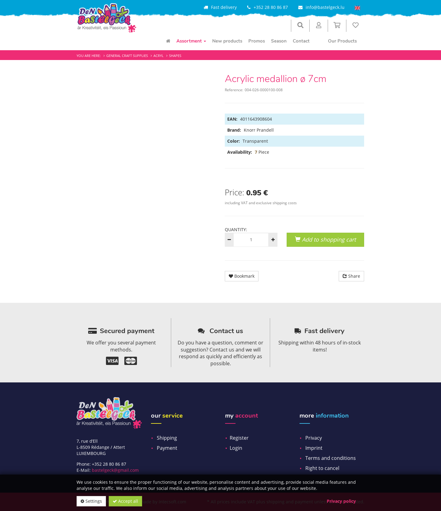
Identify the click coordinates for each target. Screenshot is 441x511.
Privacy (313, 437)
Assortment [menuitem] (191, 41)
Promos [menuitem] (256, 41)
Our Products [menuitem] (342, 41)
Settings (91, 501)
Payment (167, 448)
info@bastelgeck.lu (325, 7)
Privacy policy (341, 501)
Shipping (167, 437)
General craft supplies (127, 55)
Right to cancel (322, 468)
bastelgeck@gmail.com (115, 470)
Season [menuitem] (279, 41)
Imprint (313, 448)
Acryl (158, 55)
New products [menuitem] (227, 41)
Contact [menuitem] (301, 41)
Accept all (125, 501)
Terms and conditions (330, 458)
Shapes (175, 55)
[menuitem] (168, 41)
